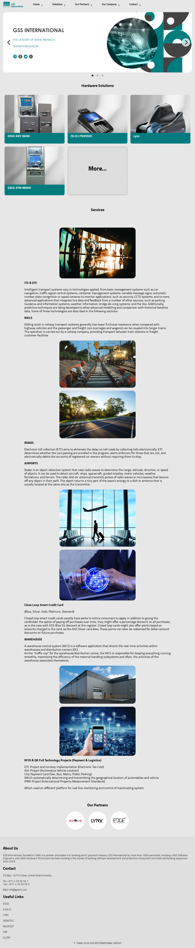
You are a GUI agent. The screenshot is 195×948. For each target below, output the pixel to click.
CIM (5, 932)
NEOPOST (8, 926)
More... (97, 169)
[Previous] (9, 42)
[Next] (186, 42)
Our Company (111, 4)
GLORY (6, 938)
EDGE (6, 904)
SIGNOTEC (8, 921)
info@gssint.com (18, 890)
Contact (135, 4)
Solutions (58, 4)
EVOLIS (7, 909)
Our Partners (83, 4)
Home (38, 4)
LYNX (6, 915)
